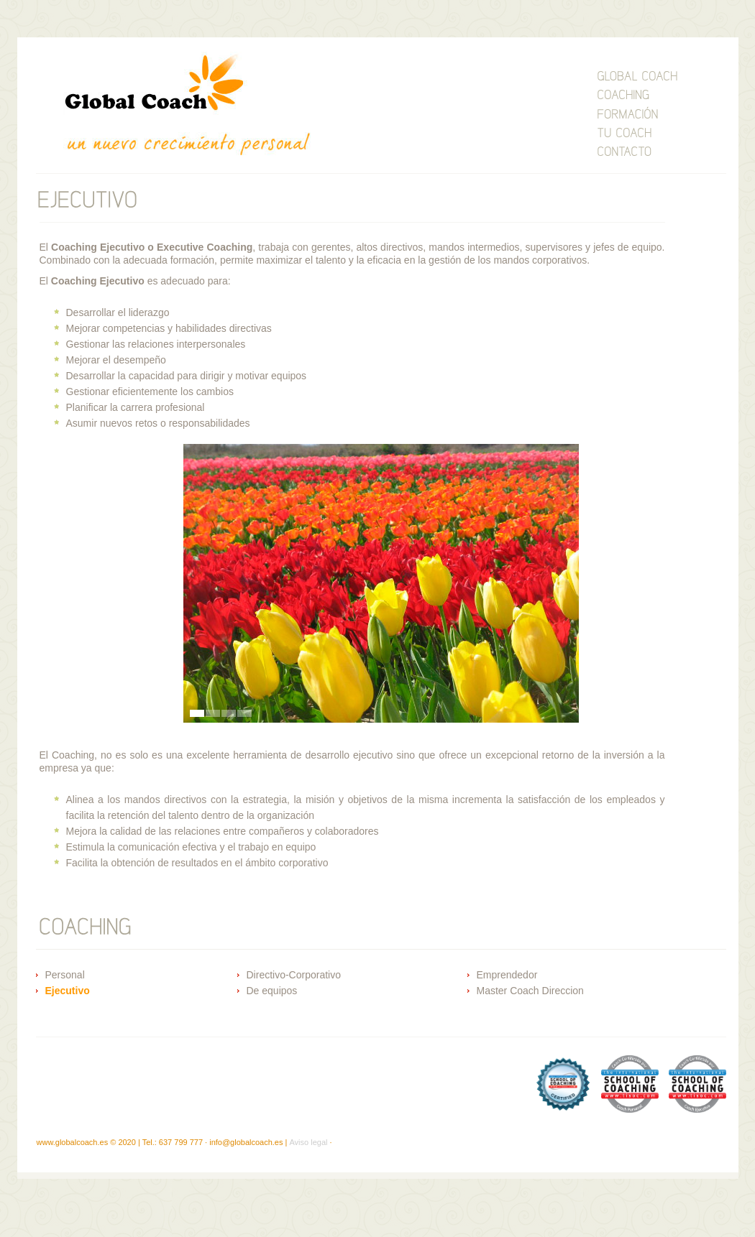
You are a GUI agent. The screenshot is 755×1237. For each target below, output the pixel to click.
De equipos (272, 990)
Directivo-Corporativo (294, 975)
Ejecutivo (67, 990)
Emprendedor (507, 975)
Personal (65, 975)
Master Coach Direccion (530, 990)
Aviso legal (308, 1142)
